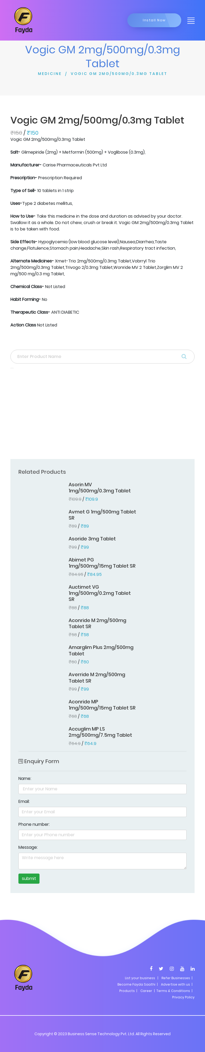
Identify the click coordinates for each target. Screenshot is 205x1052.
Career (146, 991)
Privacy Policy (183, 997)
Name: (24, 778)
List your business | (141, 978)
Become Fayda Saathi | (137, 984)
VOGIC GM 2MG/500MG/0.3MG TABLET (119, 73)
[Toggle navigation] (189, 20)
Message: (28, 847)
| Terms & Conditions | (172, 991)
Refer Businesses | (176, 978)
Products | (128, 991)
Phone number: (34, 824)
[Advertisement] (102, 415)
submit (29, 878)
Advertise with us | (176, 984)
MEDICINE (50, 73)
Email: (24, 801)
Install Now (154, 20)
